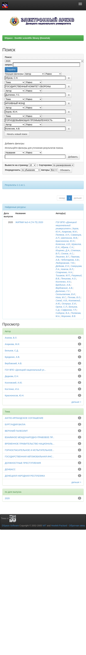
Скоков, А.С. (67, 253)
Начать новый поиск (17, 134)
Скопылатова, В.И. (65, 294)
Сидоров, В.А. (63, 313)
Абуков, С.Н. (67, 247)
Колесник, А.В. (63, 244)
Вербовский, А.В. (64, 288)
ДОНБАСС (10, 469)
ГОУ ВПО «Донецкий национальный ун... (25, 370)
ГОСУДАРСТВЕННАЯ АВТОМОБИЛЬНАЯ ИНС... (29, 456)
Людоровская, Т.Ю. (65, 263)
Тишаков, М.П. (63, 275)
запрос (8, 64)
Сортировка (45, 165)
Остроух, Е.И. (69, 303)
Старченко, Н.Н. (64, 272)
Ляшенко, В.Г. (63, 256)
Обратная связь (77, 525)
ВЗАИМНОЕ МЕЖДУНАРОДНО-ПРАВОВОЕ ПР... (29, 437)
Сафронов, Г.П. (69, 310)
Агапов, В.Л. (67, 269)
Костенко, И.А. (63, 281)
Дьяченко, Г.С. (63, 291)
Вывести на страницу (16, 165)
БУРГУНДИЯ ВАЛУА (15, 424)
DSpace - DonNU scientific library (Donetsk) (27, 38)
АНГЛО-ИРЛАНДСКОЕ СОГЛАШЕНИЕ (24, 418)
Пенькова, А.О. (68, 278)
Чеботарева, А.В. (70, 260)
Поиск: (8, 57)
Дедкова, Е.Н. (63, 266)
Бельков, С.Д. (12, 350)
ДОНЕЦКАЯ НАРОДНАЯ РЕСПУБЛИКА (25, 476)
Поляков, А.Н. (63, 235)
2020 (7, 498)
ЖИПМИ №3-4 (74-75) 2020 (29, 222)
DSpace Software (10, 525)
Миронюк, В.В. (68, 316)
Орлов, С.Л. (62, 307)
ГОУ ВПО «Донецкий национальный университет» (66, 225)
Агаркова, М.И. (69, 231)
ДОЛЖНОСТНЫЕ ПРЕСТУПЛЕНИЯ (23, 463)
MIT (44, 525)
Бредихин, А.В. (63, 285)
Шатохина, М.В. (69, 238)
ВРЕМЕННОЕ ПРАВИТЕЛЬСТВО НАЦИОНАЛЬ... (29, 443)
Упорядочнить (12, 170)
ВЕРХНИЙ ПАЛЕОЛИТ (16, 431)
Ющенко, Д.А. (63, 250)
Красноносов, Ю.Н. (65, 241)
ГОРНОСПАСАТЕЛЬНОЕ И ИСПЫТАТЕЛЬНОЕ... (29, 450)
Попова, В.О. (74, 297)
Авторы (45, 170)
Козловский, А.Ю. (13, 382)
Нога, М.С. (61, 297)
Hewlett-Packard (59, 525)
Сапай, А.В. (61, 300)
